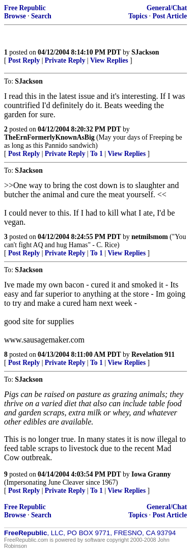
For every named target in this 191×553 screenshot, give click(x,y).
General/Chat (167, 8)
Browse (15, 16)
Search (41, 16)
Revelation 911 (153, 354)
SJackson (145, 52)
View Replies (109, 60)
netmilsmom (149, 237)
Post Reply (24, 60)
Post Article (169, 16)
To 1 (96, 153)
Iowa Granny (151, 474)
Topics (137, 16)
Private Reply (65, 60)
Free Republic (25, 8)
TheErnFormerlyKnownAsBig (49, 137)
